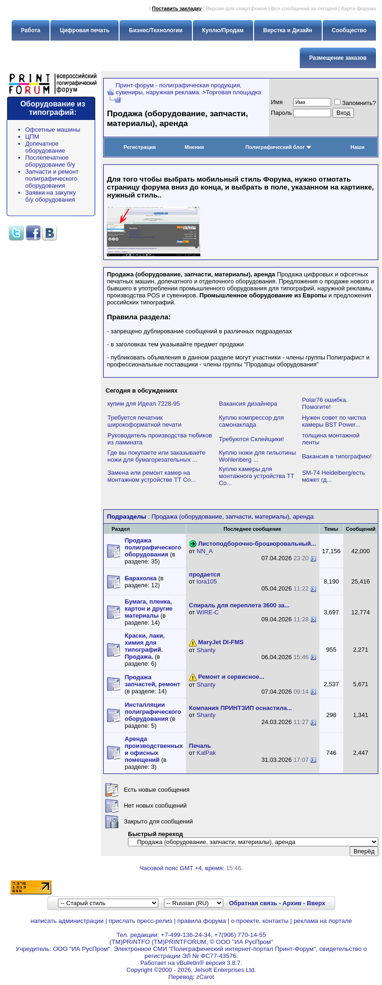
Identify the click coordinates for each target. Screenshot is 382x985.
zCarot (205, 976)
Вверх (316, 903)
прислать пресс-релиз (140, 920)
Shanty (206, 650)
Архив (292, 903)
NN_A (205, 551)
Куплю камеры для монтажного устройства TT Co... (256, 475)
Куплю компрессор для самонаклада (251, 421)
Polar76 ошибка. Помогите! (325, 403)
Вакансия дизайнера (248, 403)
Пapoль (281, 112)
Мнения (194, 147)
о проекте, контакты (260, 920)
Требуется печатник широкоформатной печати (144, 421)
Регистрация (140, 147)
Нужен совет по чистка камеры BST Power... (334, 421)
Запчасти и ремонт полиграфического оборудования (51, 178)
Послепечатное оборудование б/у (50, 161)
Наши (358, 147)
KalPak (206, 752)
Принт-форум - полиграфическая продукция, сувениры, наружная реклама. (179, 89)
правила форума (201, 920)
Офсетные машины (52, 129)
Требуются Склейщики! (251, 439)
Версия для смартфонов (236, 8)
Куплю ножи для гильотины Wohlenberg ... (257, 456)
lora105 (207, 581)
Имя (277, 102)
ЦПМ (32, 136)
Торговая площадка (233, 92)
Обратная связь (253, 903)
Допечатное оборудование (45, 147)
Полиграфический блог (278, 147)
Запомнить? (355, 102)
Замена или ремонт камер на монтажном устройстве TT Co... (151, 476)
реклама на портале (323, 920)
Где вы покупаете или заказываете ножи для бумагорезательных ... (156, 456)
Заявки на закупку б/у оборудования (50, 196)
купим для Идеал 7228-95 (143, 403)
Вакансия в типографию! (337, 456)
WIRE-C (208, 612)
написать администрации (67, 920)
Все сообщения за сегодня (304, 8)
